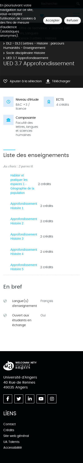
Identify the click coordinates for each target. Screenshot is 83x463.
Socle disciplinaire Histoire (25, 53)
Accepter (53, 20)
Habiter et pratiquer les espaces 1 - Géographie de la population (22, 184)
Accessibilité (12, 447)
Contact (9, 424)
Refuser (72, 20)
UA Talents (11, 442)
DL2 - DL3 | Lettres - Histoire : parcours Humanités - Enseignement (33, 45)
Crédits (8, 430)
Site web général (16, 436)
